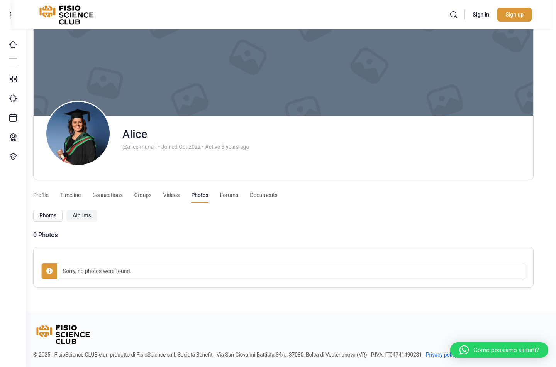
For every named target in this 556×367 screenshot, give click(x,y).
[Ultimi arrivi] (13, 118)
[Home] (13, 44)
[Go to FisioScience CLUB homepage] (78, 13)
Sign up (523, 15)
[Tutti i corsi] (13, 79)
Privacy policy (451, 355)
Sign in (489, 15)
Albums (91, 215)
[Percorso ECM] (13, 137)
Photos (57, 215)
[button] (499, 350)
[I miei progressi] (13, 98)
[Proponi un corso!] (13, 156)
